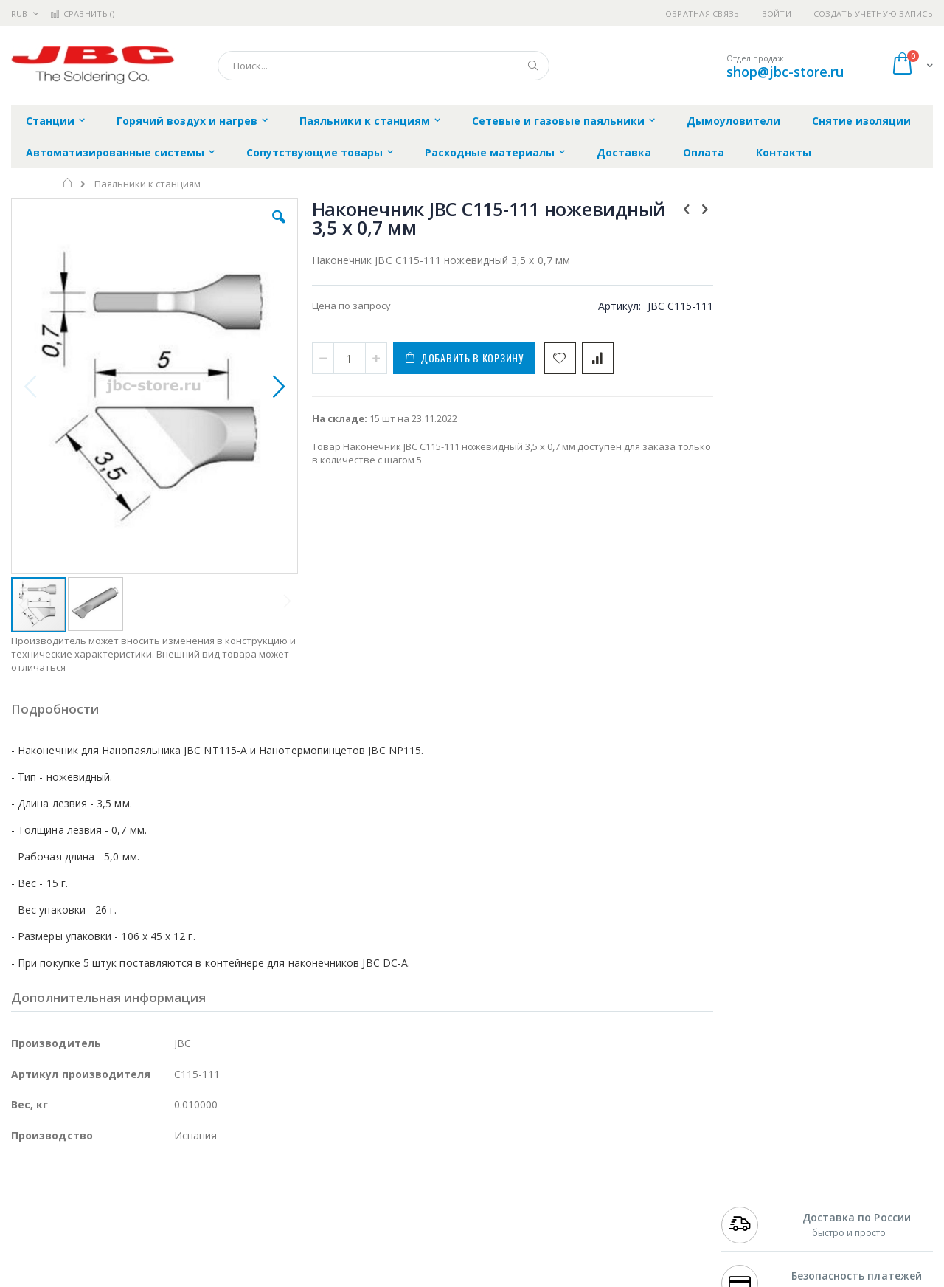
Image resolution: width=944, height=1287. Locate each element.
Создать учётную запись (873, 13)
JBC (95, 1193)
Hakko (25, 1193)
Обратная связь (702, 13)
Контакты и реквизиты (616, 1193)
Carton (176, 1265)
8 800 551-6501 (758, 1236)
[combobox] (383, 65)
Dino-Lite (127, 1265)
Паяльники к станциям (147, 184)
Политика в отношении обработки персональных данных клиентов (408, 1258)
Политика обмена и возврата (396, 1222)
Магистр (232, 1208)
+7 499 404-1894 (753, 1193)
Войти (776, 13)
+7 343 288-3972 (753, 1222)
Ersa (64, 1193)
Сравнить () (82, 13)
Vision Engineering (52, 1265)
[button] (274, 228)
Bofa (21, 1208)
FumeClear (70, 1208)
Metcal (123, 1208)
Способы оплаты (601, 1250)
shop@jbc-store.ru (785, 71)
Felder (130, 1236)
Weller (166, 1193)
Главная (68, 183)
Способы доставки (606, 1222)
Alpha (89, 1236)
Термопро (175, 1208)
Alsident (213, 1193)
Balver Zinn (36, 1236)
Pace (127, 1193)
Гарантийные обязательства (395, 1193)
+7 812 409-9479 (753, 1208)
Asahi (170, 1236)
